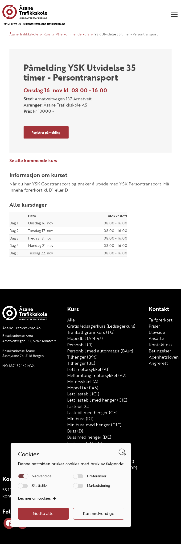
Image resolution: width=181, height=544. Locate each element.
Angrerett (158, 363)
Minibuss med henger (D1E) (94, 425)
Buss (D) (75, 431)
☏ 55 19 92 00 (12, 24)
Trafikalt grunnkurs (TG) (91, 332)
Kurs (47, 34)
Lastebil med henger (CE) (92, 412)
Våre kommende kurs (72, 34)
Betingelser (160, 351)
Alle (71, 320)
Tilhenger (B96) (82, 357)
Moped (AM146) (82, 388)
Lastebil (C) (78, 406)
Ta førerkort (161, 320)
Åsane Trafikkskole (23, 34)
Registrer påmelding (46, 132)
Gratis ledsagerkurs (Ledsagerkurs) (101, 326)
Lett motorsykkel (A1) (88, 369)
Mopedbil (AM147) (85, 338)
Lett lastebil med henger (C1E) (97, 400)
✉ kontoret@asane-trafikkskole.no (44, 24)
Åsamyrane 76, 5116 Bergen (23, 355)
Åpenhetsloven (164, 357)
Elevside (157, 332)
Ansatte (156, 338)
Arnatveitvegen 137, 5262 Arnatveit (29, 340)
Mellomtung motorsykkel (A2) (96, 375)
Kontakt (159, 309)
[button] (174, 14)
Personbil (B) (79, 345)
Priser (154, 326)
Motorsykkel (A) (82, 381)
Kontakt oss (160, 345)
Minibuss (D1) (80, 418)
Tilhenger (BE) (81, 363)
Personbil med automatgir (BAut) (100, 351)
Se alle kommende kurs (33, 160)
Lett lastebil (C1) (83, 394)
